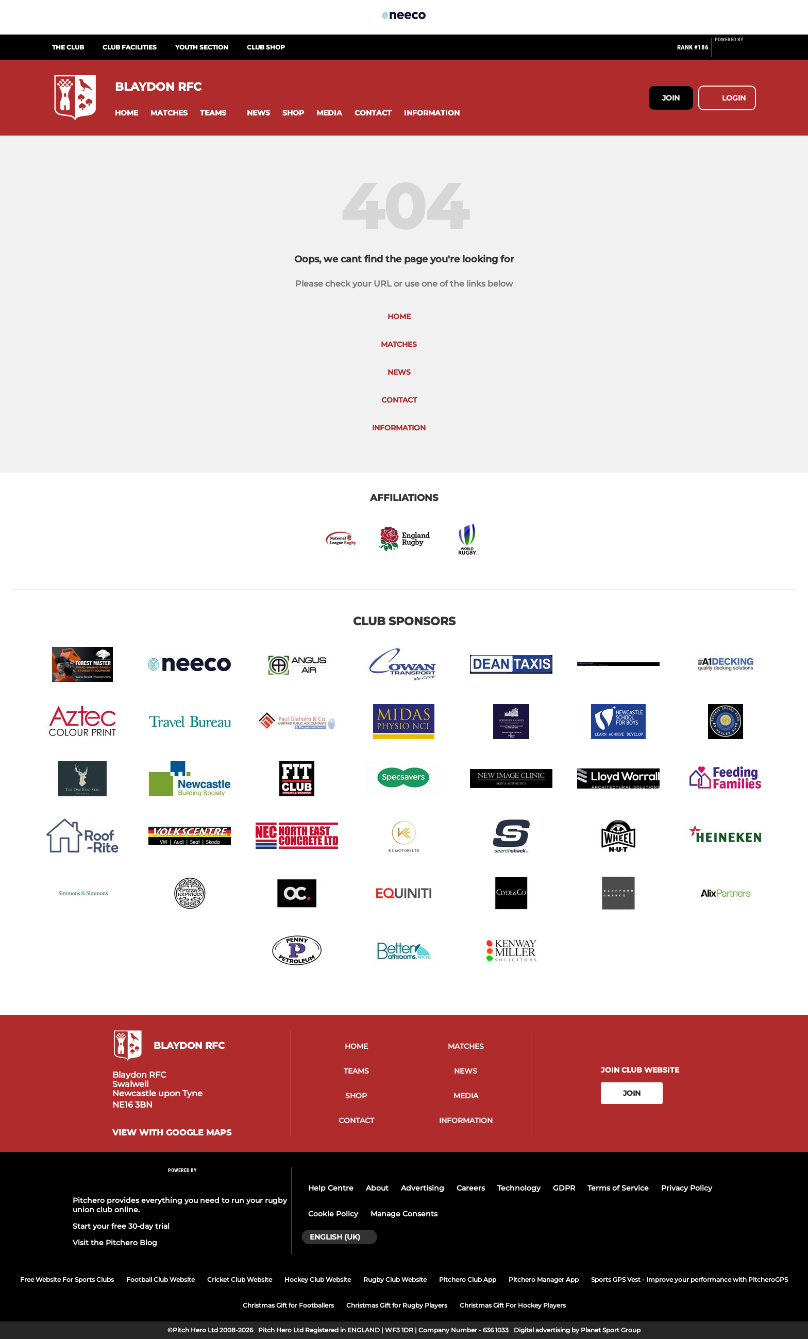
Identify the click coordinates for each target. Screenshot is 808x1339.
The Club (68, 47)
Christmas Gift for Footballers (288, 1305)
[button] (126, 113)
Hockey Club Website (317, 1279)
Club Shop (266, 47)
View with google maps (171, 1132)
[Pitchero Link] (735, 51)
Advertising (422, 1188)
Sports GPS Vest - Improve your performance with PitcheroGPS (689, 1279)
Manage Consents (404, 1213)
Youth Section (201, 47)
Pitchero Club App (467, 1279)
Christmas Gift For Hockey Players (513, 1305)
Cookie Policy (333, 1213)
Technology (519, 1188)
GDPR (564, 1188)
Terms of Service (618, 1188)
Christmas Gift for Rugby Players (396, 1305)
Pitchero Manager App (544, 1279)
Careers (471, 1188)
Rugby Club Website (395, 1279)
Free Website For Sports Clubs (67, 1279)
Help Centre (331, 1188)
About (377, 1188)
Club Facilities (130, 47)
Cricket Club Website (239, 1279)
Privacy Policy (686, 1188)
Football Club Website (160, 1279)
